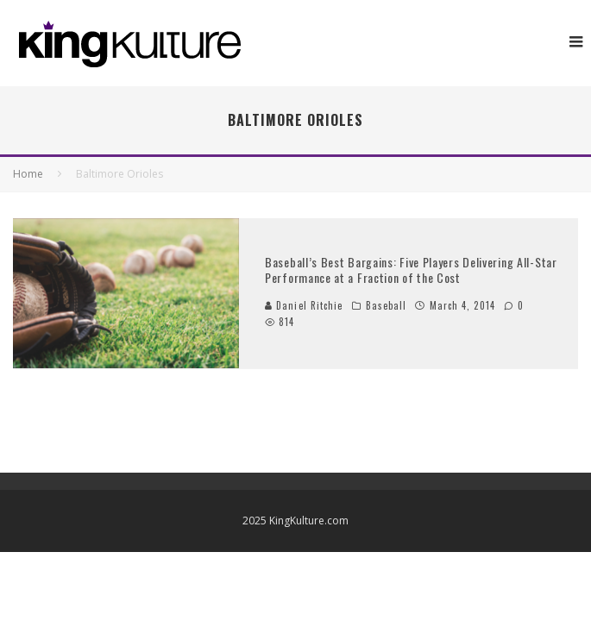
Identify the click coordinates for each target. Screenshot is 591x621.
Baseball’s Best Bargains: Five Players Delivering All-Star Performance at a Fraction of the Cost (411, 269)
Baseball (386, 305)
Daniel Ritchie (304, 305)
